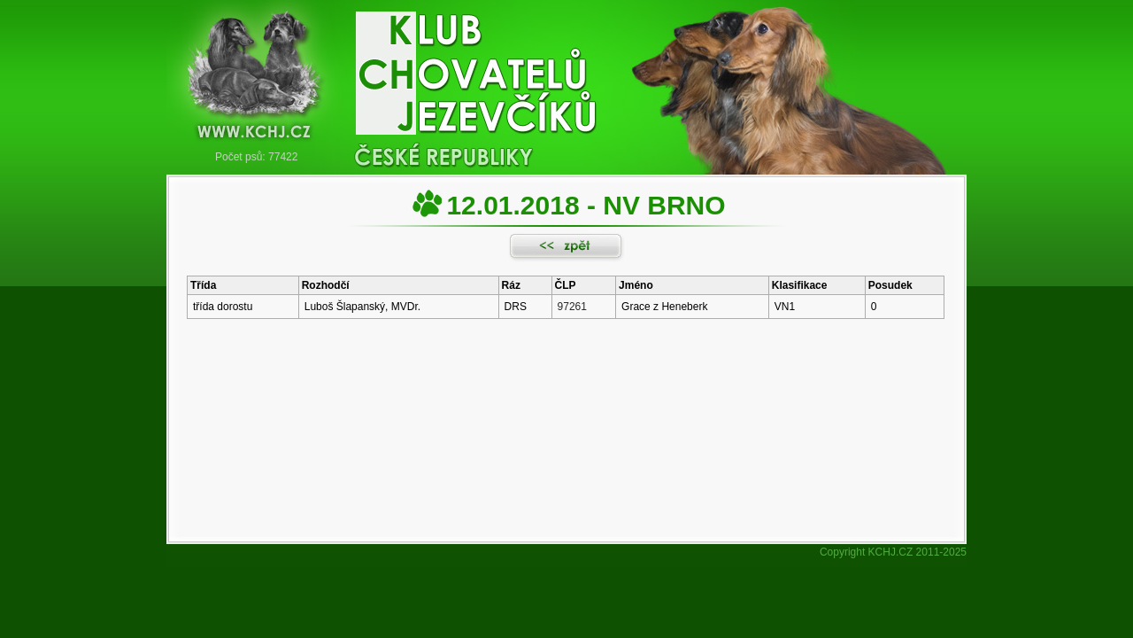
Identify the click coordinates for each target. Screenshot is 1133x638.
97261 (572, 306)
